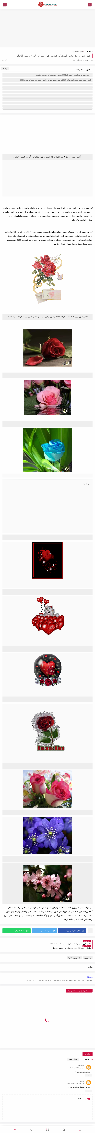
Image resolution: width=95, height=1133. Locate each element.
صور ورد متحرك (77, 51)
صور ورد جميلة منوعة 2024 (69, 1125)
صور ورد (88, 51)
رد (88, 1071)
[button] (72, 930)
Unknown (81, 1061)
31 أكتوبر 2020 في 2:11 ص (75, 1079)
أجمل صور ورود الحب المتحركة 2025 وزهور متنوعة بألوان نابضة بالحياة (63, 75)
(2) (4, 60)
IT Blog (81, 1076)
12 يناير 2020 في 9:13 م (76, 1063)
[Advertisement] (47, 28)
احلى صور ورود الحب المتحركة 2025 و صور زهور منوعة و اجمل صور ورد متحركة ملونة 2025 (55, 80)
